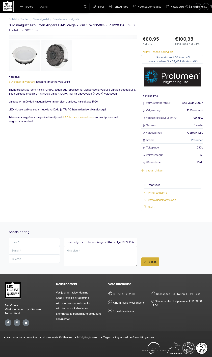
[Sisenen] (197, 6)
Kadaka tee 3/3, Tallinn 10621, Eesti (175, 294)
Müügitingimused (87, 337)
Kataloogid (175, 6)
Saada (150, 262)
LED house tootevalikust (78, 117)
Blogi (98, 6)
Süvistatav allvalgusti (22, 81)
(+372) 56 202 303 (122, 294)
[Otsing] (59, 6)
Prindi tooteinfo (157, 192)
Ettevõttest (11, 305)
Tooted (26, 6)
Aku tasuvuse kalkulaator (72, 308)
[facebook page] (8, 322)
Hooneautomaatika (147, 6)
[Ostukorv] (206, 6)
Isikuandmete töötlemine (57, 337)
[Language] (189, 6)
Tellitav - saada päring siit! (157, 52)
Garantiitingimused (143, 337)
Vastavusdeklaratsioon (162, 200)
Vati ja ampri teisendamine (72, 292)
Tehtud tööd (118, 6)
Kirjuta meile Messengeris (126, 302)
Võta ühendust (119, 284)
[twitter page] (17, 322)
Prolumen (197, 140)
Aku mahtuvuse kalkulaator (73, 303)
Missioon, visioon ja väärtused (23, 309)
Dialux (152, 207)
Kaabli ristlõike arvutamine (72, 297)
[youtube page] (26, 322)
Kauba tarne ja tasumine (21, 337)
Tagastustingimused (115, 337)
